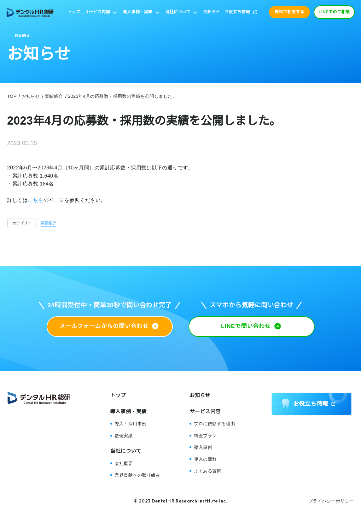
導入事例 (203, 447)
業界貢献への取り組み (137, 475)
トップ (73, 11)
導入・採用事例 (131, 423)
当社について (178, 11)
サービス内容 (97, 11)
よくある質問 (207, 470)
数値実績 (124, 435)
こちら (35, 200)
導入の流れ (205, 458)
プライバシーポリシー (331, 500)
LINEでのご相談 (334, 11)
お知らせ (211, 11)
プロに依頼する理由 (214, 423)
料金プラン (205, 435)
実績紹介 (49, 223)
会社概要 (124, 463)
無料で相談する (289, 11)
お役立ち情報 (237, 11)
